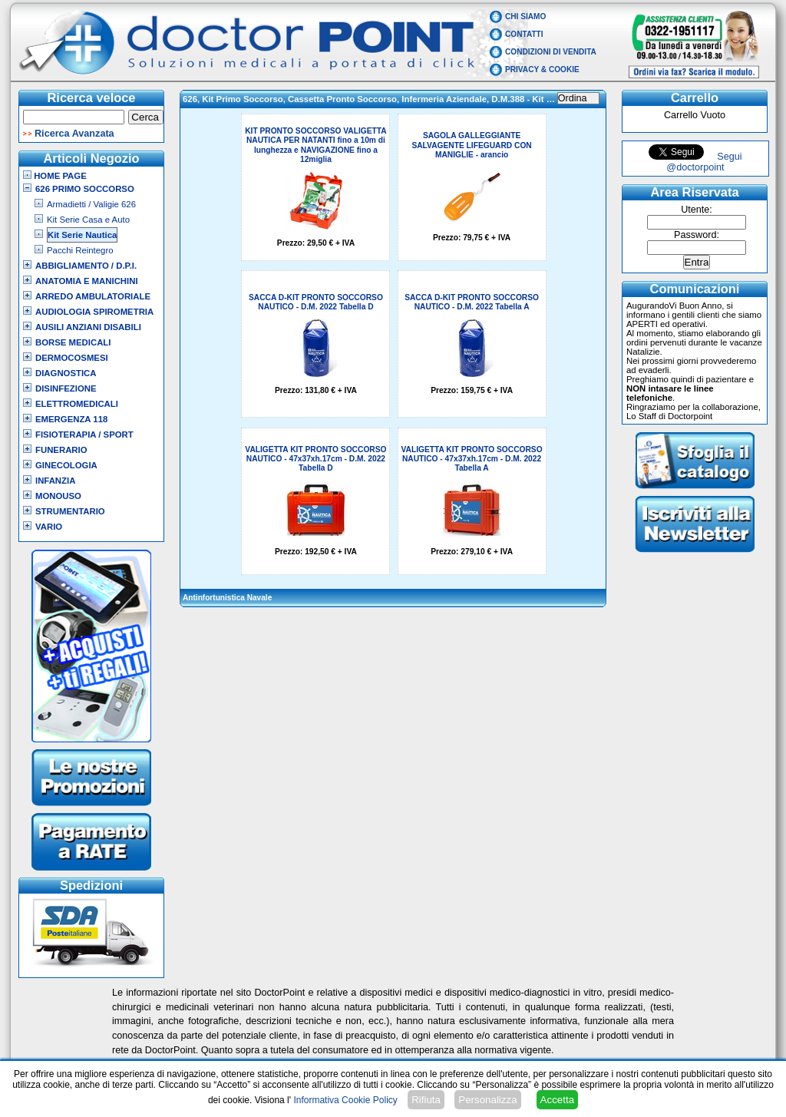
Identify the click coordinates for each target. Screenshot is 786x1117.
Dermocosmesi (71, 357)
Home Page (55, 175)
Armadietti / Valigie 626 (91, 204)
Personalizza (487, 1099)
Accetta (557, 1099)
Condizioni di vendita (550, 52)
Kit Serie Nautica (82, 235)
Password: (696, 235)
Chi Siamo (525, 16)
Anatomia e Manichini (86, 281)
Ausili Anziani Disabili (88, 327)
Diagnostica (66, 373)
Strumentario (70, 511)
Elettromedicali (76, 403)
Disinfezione (66, 388)
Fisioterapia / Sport (84, 434)
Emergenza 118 (71, 419)
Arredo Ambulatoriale (92, 296)
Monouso (58, 496)
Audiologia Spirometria (94, 311)
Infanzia (55, 480)
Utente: (696, 209)
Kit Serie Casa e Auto (88, 219)
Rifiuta (426, 1099)
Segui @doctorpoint (703, 162)
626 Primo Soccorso (84, 188)
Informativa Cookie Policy (345, 1100)
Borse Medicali (73, 342)
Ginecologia (66, 465)
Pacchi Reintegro (80, 250)
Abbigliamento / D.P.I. (86, 265)
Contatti (524, 34)
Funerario (61, 449)
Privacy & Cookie (542, 69)
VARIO (48, 526)
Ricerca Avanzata (74, 133)
